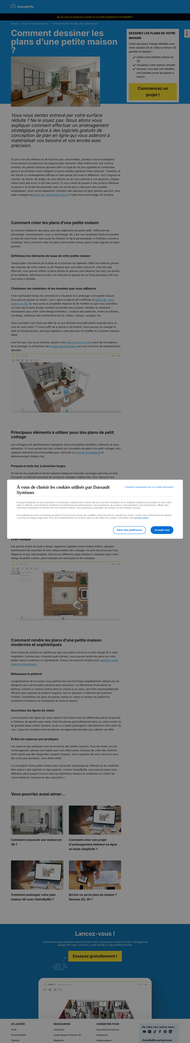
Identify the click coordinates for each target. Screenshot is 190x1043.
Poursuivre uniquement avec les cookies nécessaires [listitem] (149, 487)
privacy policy (141, 518)
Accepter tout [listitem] (162, 530)
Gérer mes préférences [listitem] (129, 530)
